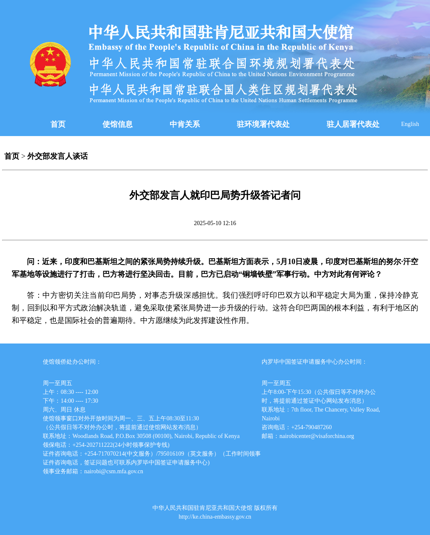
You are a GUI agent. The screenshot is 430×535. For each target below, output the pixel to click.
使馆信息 (117, 124)
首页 (58, 124)
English (410, 124)
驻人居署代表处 (353, 124)
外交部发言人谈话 (57, 156)
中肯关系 (185, 124)
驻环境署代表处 (263, 124)
